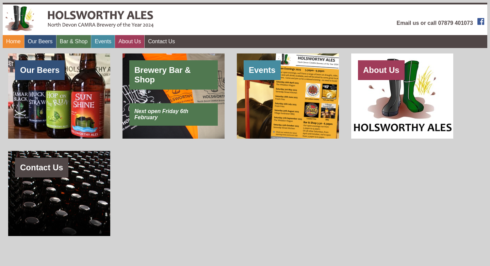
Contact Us (161, 41)
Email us (408, 23)
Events (103, 41)
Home (13, 41)
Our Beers (40, 41)
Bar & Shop (74, 41)
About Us (129, 41)
